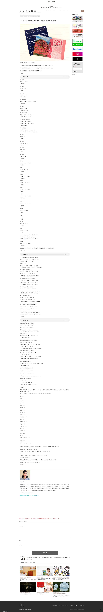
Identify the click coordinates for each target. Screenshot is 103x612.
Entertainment (50, 11)
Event (55, 11)
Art (46, 11)
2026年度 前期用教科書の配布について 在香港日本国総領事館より (45, 579)
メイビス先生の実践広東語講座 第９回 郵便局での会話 (38, 20)
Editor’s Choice (60, 11)
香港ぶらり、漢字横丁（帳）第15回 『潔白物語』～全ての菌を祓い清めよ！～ (61, 579)
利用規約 (62, 605)
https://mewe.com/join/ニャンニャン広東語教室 (29, 495)
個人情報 (66, 605)
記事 (25, 238)
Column (64, 11)
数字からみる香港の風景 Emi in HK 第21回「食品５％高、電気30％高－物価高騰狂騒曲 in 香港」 (61, 596)
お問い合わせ (82, 605)
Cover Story (43, 592)
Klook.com (74, 74)
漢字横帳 (67, 577)
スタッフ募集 (76, 605)
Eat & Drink (23, 592)
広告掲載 (71, 605)
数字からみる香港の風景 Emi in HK (59, 593)
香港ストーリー (23, 578)
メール (20, 545)
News (64, 577)
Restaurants (27, 592)
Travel (25, 577)
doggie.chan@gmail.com (28, 492)
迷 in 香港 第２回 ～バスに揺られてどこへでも (28, 580)
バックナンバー (78, 21)
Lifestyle (68, 11)
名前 (20, 540)
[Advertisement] (45, 506)
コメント (21, 526)
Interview (47, 592)
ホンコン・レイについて (55, 605)
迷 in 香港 (28, 577)
